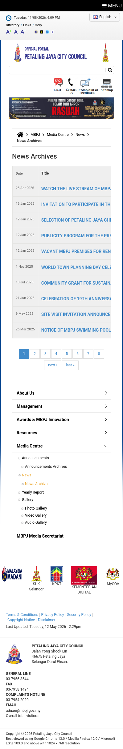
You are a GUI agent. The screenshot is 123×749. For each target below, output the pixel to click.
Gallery (27, 500)
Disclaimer (46, 620)
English (105, 17)
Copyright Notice (21, 620)
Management (29, 406)
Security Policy (79, 615)
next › (52, 365)
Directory (12, 25)
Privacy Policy (52, 615)
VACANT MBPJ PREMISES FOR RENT (77, 251)
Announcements (35, 458)
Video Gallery (36, 515)
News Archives (37, 484)
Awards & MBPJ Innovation (43, 419)
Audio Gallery (36, 522)
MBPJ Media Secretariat (40, 536)
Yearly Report (33, 492)
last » (70, 365)
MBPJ (35, 134)
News (80, 134)
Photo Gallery (36, 508)
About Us (26, 393)
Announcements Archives (46, 466)
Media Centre (58, 134)
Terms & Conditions (22, 615)
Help (38, 25)
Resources (27, 432)
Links (27, 25)
